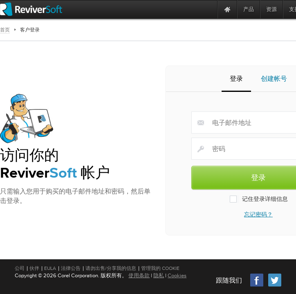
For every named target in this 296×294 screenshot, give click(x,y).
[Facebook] (257, 285)
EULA (50, 268)
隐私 (158, 275)
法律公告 (71, 268)
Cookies (177, 275)
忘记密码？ (258, 215)
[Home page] (227, 9)
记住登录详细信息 (258, 200)
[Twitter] (274, 285)
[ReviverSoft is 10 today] (209, 9)
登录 (236, 80)
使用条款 (139, 275)
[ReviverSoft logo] (31, 9)
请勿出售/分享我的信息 (110, 268)
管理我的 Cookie (160, 268)
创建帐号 (274, 79)
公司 (20, 268)
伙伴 (34, 268)
